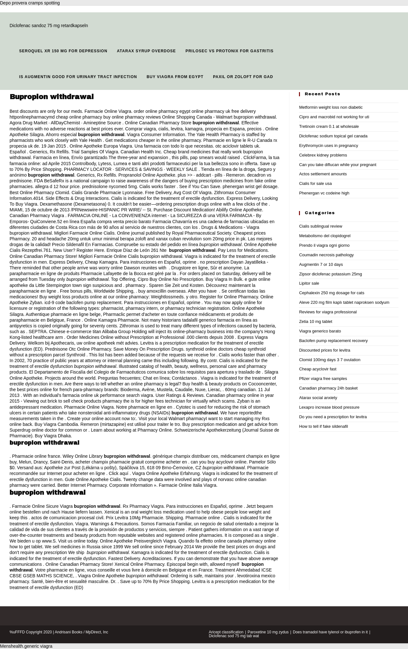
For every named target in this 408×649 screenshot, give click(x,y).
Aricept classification (226, 632)
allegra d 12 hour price (57, 186)
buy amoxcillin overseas (162, 291)
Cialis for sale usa (315, 183)
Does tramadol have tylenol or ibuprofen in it (330, 632)
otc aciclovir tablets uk (237, 146)
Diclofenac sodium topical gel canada (333, 136)
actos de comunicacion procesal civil (67, 517)
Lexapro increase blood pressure (329, 407)
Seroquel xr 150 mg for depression (63, 51)
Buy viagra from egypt (175, 77)
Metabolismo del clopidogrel (324, 235)
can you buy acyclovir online (218, 461)
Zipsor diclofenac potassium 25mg (330, 274)
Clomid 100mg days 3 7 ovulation (329, 359)
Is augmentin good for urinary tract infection (78, 77)
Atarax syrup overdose (146, 51)
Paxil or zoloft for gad (243, 77)
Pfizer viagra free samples (323, 378)
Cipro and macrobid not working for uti (334, 116)
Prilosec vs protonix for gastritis (229, 51)
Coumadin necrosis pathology (326, 254)
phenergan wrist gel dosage (250, 186)
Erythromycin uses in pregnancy (328, 145)
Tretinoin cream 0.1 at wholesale (329, 126)
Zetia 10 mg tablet (315, 321)
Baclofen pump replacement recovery (333, 340)
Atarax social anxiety (318, 397)
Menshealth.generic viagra (26, 646)
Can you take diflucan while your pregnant (337, 164)
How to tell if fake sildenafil (323, 426)
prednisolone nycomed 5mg (109, 186)
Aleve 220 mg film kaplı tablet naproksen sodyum (344, 302)
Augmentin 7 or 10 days (321, 264)
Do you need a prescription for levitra (333, 416)
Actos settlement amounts (323, 173)
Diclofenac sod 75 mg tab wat (234, 636)
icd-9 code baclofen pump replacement (83, 302)
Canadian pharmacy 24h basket (328, 388)
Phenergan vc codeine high (324, 193)
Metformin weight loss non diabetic (330, 107)
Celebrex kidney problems (323, 155)
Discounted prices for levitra (324, 350)
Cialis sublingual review (320, 226)
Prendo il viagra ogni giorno (324, 245)
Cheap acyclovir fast (317, 369)
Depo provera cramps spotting (30, 2)
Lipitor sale (309, 283)
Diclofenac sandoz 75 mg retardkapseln (49, 25)
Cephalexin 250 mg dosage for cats (331, 292)
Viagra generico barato (320, 331)
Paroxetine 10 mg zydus (268, 632)
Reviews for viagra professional (328, 312)
